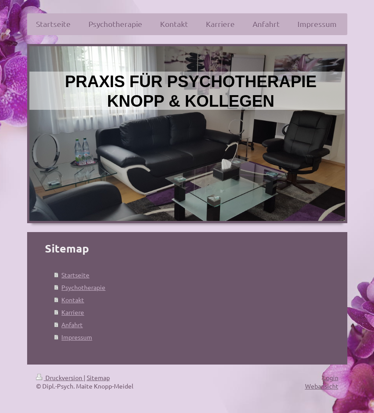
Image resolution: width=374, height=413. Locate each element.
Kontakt (72, 300)
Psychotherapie (83, 287)
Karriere (72, 312)
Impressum (76, 337)
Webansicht (321, 386)
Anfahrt (72, 325)
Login (330, 377)
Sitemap (98, 377)
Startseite (75, 275)
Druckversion (60, 377)
